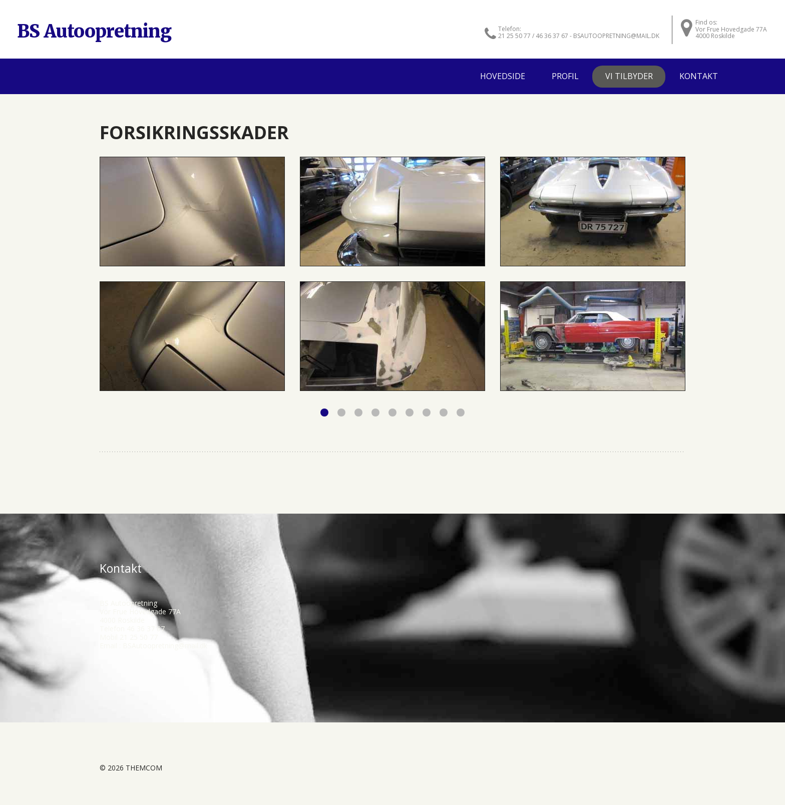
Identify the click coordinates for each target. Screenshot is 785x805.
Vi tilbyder (629, 76)
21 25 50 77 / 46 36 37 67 (533, 36)
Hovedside (502, 76)
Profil (565, 76)
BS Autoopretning (94, 31)
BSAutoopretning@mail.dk (165, 645)
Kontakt (698, 76)
